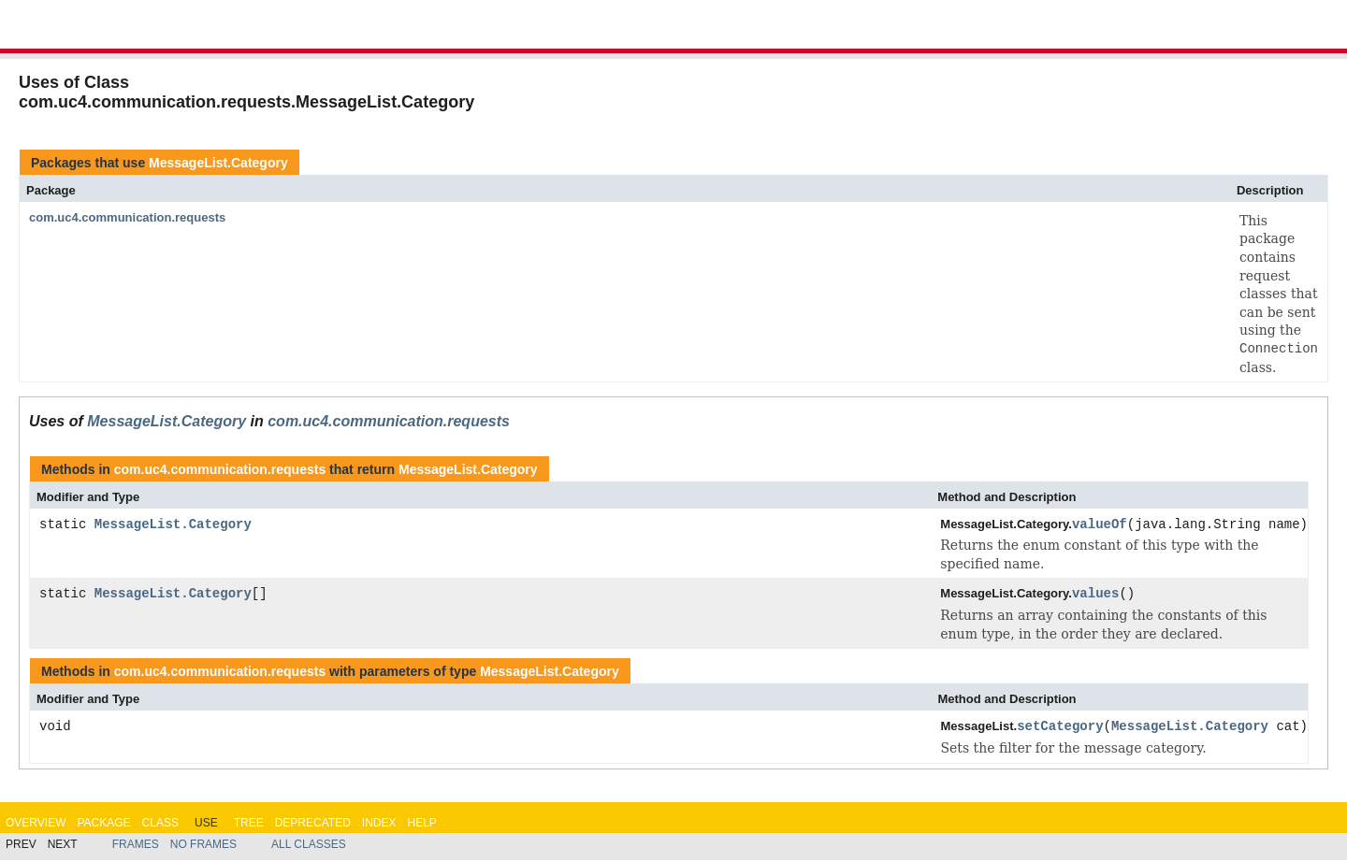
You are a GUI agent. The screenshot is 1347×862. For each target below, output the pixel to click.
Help (421, 823)
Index (379, 823)
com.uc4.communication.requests (127, 217)
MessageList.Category (218, 162)
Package (103, 823)
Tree (249, 823)
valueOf (1099, 525)
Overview (35, 823)
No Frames (203, 846)
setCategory (1060, 729)
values (1095, 595)
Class (160, 823)
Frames (135, 846)
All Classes (308, 846)
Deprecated (313, 823)
